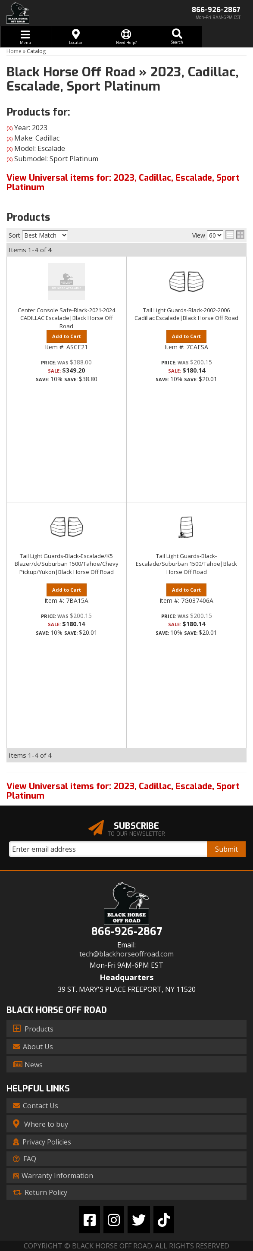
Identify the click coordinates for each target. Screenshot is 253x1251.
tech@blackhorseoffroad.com (126, 954)
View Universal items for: (123, 182)
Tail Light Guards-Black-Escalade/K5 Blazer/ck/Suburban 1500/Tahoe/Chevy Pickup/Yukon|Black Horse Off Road (67, 563)
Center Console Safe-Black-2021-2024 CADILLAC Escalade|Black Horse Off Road (66, 317)
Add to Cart (66, 336)
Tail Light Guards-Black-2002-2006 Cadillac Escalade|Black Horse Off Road (186, 314)
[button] (177, 36)
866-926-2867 (126, 931)
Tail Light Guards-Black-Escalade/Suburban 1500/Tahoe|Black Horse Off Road (186, 563)
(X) (9, 128)
